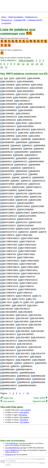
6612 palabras (24, 417)
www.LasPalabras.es (12, 450)
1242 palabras (24, 422)
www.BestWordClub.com (14, 448)
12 (27, 63)
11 (23, 63)
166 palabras (23, 420)
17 (6, 67)
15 (41, 63)
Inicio (3, 17)
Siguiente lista (40, 401)
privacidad (12, 460)
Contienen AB (19, 20)
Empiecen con (31, 17)
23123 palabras (25, 410)
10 (18, 63)
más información (40, 459)
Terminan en (6, 20)
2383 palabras (24, 412)
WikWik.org (14, 443)
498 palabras (23, 415)
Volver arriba (40, 398)
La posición (6, 23)
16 (1, 67)
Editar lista (7, 398)
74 (28, 393)
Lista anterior (7, 401)
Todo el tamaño (26, 60)
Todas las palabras (15, 17)
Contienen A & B (34, 20)
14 (37, 63)
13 (32, 63)
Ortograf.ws (9, 454)
